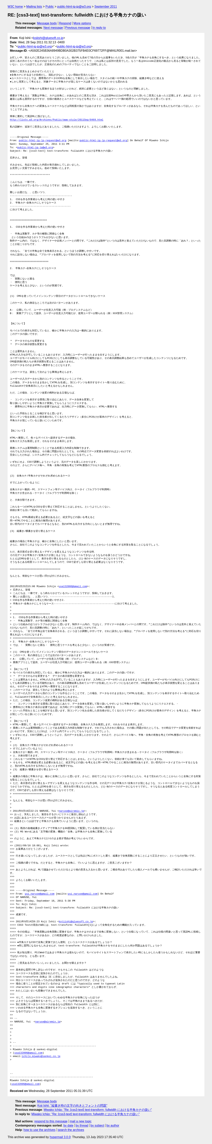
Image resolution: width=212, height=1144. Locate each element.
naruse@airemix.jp (71, 811)
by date (68, 1125)
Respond (65, 23)
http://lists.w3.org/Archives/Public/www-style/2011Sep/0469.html (56, 120)
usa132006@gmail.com (73, 586)
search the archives (71, 1129)
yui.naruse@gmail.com (39, 894)
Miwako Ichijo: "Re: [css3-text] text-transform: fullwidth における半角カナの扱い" (98, 1109)
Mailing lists (34, 6)
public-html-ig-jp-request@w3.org (42, 140)
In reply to (99, 27)
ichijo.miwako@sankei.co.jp (41, 1056)
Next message (53, 27)
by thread (82, 1125)
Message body (47, 23)
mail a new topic (81, 1121)
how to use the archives (40, 1129)
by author (112, 1125)
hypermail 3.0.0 (60, 1137)
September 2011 (105, 6)
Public (49, 6)
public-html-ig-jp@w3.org (74, 6)
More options (82, 23)
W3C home (15, 6)
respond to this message (50, 1121)
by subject (97, 1125)
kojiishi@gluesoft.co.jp (48, 38)
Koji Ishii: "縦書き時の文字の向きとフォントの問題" (72, 1105)
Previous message (77, 27)
